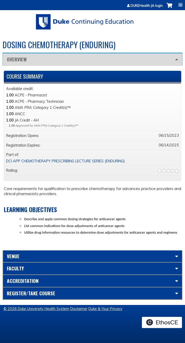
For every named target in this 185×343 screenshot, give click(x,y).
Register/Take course (31, 293)
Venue (13, 256)
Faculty (15, 268)
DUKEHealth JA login (147, 5)
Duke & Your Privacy (105, 308)
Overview (17, 59)
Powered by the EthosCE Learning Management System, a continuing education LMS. (161, 322)
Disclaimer (78, 308)
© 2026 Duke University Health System (36, 308)
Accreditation (23, 280)
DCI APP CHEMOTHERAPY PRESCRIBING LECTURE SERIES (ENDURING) (65, 161)
